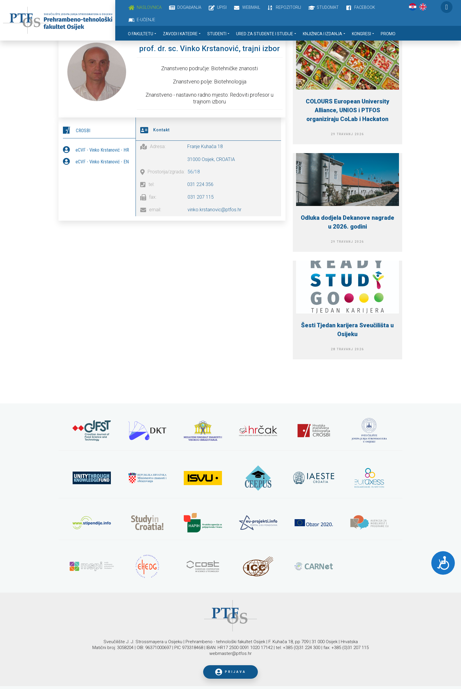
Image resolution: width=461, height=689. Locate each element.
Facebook (364, 7)
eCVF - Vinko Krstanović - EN (102, 161)
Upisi (222, 7)
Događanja (189, 7)
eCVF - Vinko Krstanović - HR (102, 149)
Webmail (251, 7)
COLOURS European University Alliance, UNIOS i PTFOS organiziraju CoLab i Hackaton (347, 110)
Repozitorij (288, 7)
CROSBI (83, 130)
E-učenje (146, 19)
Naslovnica (149, 7)
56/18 (194, 171)
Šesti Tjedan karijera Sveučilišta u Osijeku (347, 330)
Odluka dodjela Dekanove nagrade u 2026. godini (347, 222)
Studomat (328, 7)
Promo (388, 33)
